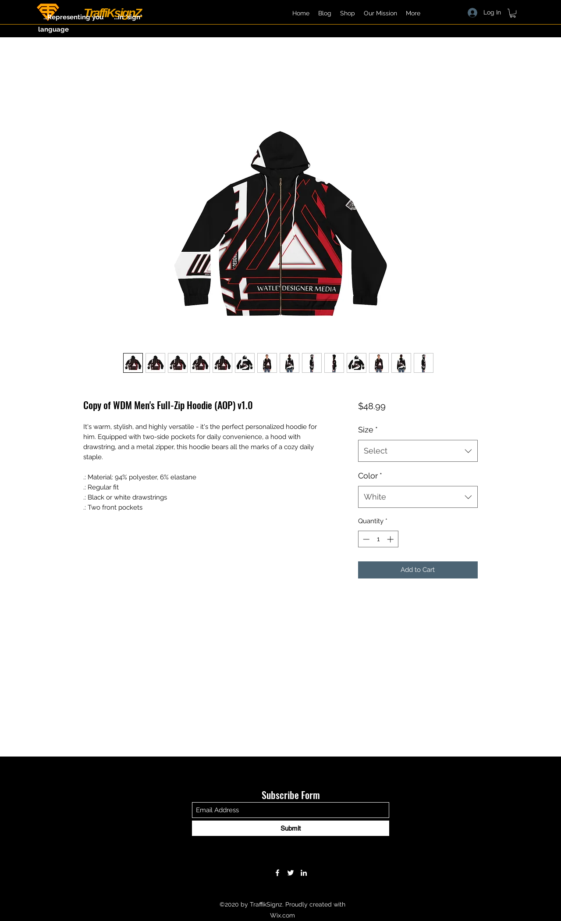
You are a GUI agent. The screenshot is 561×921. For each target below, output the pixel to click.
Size (368, 429)
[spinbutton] (378, 539)
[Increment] (391, 539)
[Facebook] (277, 872)
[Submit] (290, 828)
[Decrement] (365, 539)
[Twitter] (290, 872)
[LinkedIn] (303, 872)
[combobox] (418, 451)
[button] (513, 13)
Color (370, 475)
